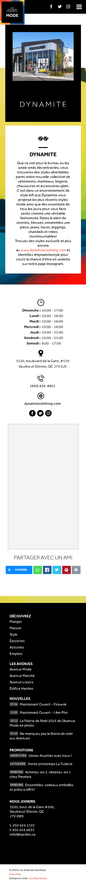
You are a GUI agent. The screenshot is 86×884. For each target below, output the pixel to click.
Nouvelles (20, 698)
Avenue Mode (21, 669)
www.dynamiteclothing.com (43, 250)
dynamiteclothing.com (42, 403)
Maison (15, 628)
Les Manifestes (38, 878)
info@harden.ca (22, 834)
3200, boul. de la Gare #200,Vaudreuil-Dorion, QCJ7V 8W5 (32, 811)
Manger (16, 621)
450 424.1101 (24, 825)
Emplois (16, 653)
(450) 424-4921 (42, 386)
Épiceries (17, 641)
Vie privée (15, 874)
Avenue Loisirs (21, 682)
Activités (17, 647)
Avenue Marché (22, 675)
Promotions (21, 750)
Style (13, 634)
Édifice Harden (21, 688)
